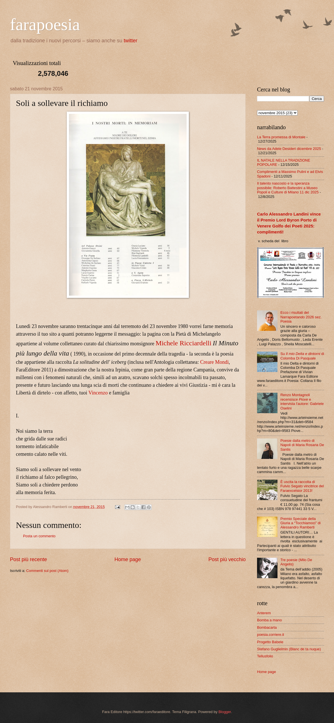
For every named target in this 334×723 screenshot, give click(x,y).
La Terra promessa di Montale (281, 137)
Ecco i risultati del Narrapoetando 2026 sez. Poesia (301, 316)
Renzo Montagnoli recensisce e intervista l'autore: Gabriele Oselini (302, 401)
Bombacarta (267, 627)
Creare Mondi (214, 362)
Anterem (264, 613)
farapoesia (45, 24)
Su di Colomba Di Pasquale (302, 356)
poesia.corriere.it (270, 634)
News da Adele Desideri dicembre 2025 (289, 149)
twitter (130, 40)
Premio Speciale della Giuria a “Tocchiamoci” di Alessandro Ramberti (300, 523)
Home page (127, 559)
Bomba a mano (269, 620)
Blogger (224, 712)
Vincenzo (98, 393)
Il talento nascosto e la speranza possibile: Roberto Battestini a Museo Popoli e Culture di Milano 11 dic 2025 (288, 187)
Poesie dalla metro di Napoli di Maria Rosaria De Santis (302, 445)
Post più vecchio (227, 559)
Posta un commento (39, 536)
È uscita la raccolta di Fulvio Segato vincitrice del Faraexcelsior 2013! (302, 486)
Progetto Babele (270, 642)
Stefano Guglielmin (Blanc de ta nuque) (289, 649)
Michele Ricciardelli (184, 343)
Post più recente (28, 559)
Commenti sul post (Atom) (47, 571)
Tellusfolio (265, 656)
